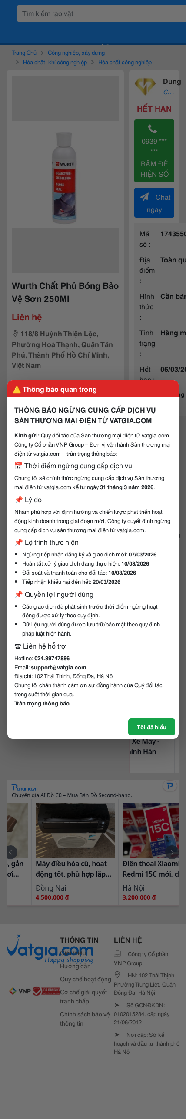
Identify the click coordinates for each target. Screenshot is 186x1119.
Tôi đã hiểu (151, 727)
